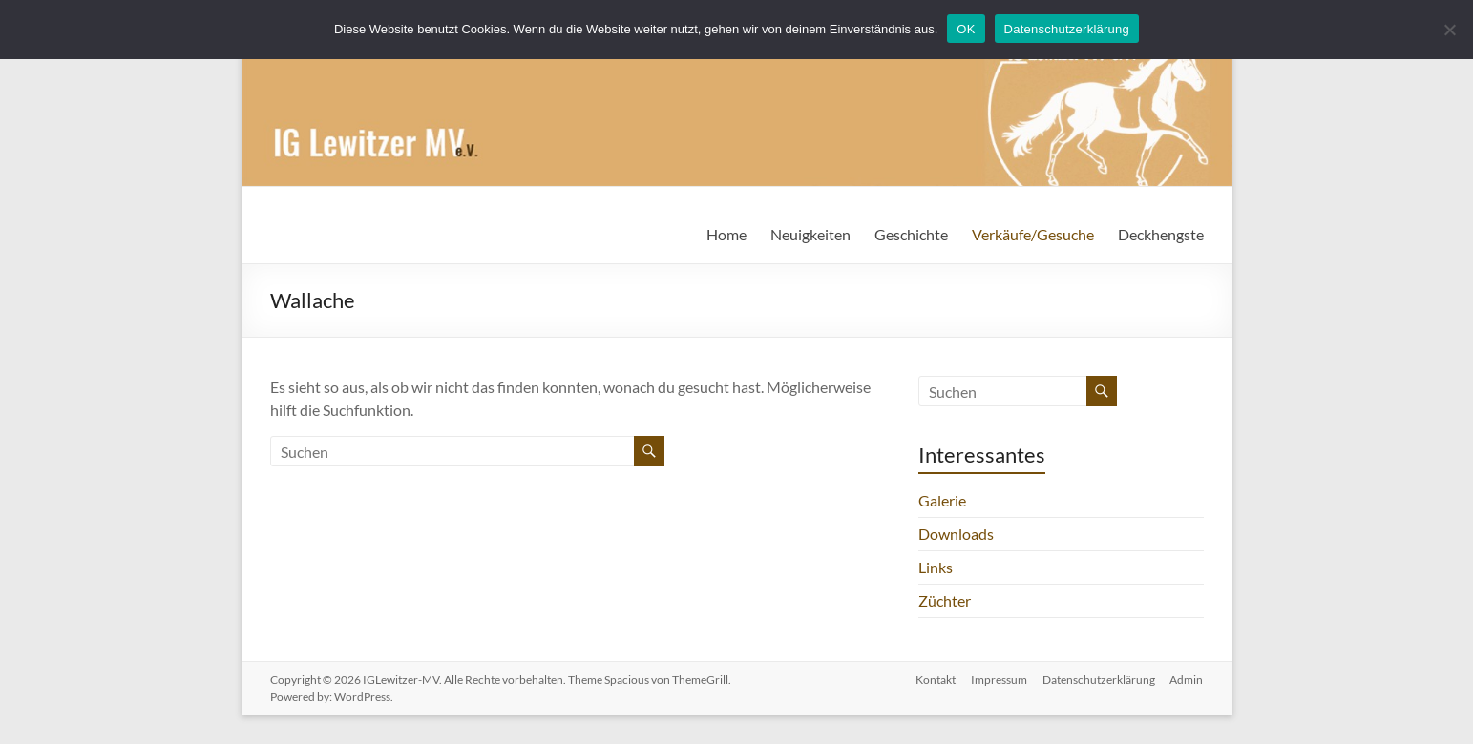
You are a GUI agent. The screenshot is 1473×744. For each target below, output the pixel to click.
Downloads (956, 534)
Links (935, 567)
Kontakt (935, 679)
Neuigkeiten (810, 234)
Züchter (944, 600)
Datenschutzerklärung (1098, 679)
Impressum (999, 679)
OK (966, 29)
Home (726, 234)
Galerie (942, 500)
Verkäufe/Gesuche (1033, 234)
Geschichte (911, 234)
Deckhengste (1161, 234)
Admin (1187, 679)
